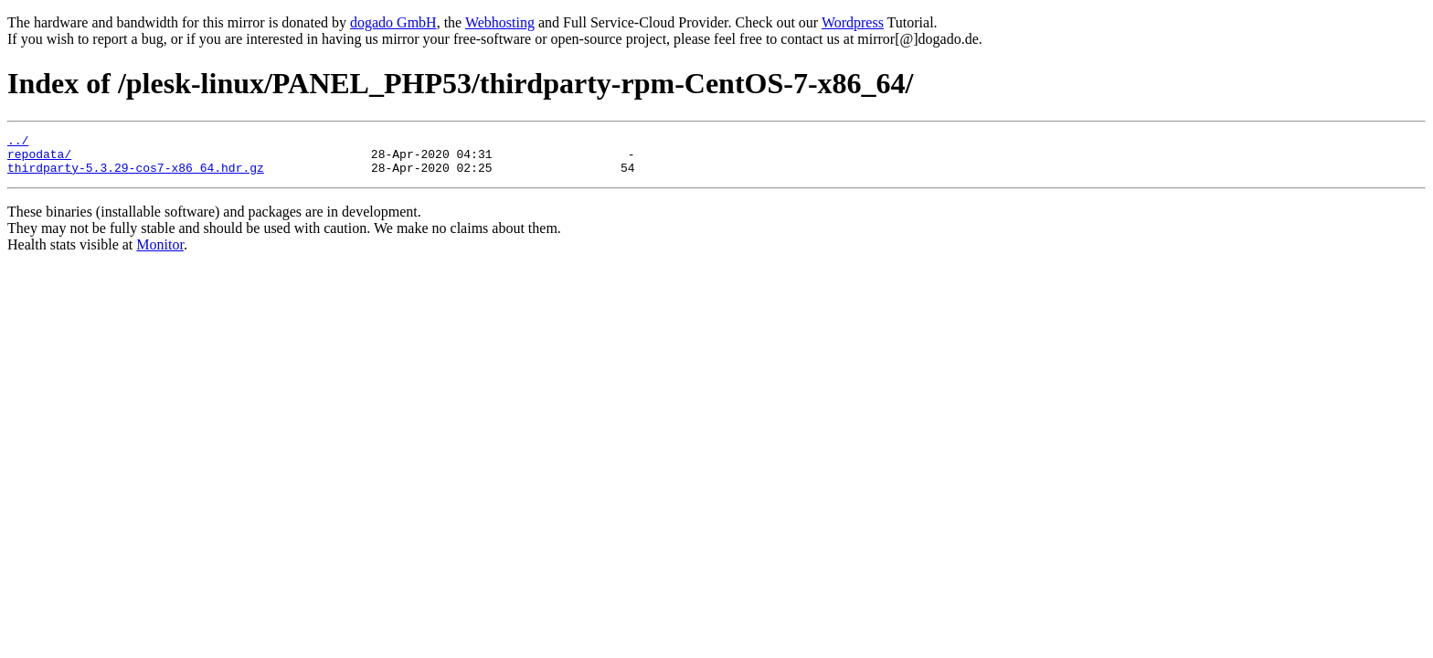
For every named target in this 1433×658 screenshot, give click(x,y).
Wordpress (853, 22)
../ (17, 142)
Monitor (160, 252)
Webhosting (500, 22)
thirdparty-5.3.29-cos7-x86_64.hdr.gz (135, 175)
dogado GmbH (393, 22)
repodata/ (39, 159)
